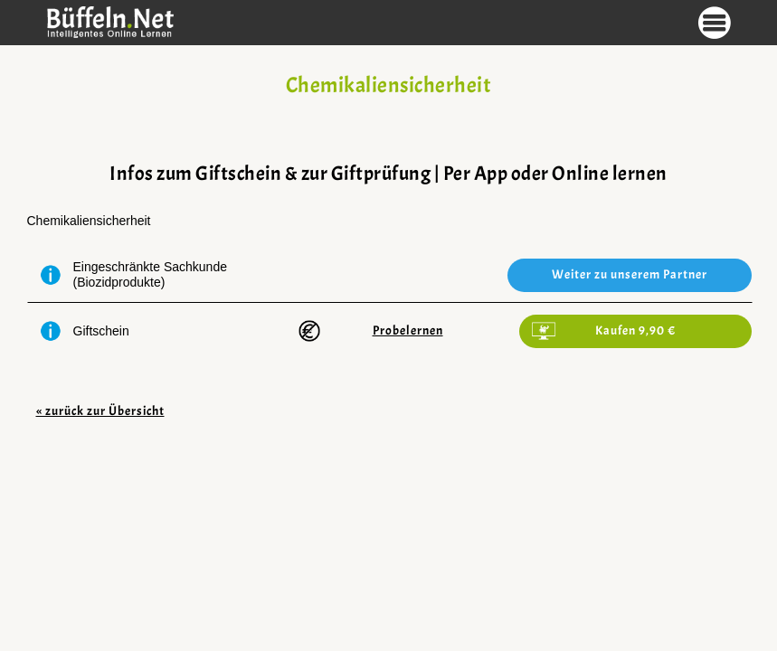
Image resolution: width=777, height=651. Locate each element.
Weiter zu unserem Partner (629, 274)
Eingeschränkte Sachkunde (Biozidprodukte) (150, 274)
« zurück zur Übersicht (100, 411)
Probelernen (408, 330)
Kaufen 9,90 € (635, 330)
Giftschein (101, 331)
